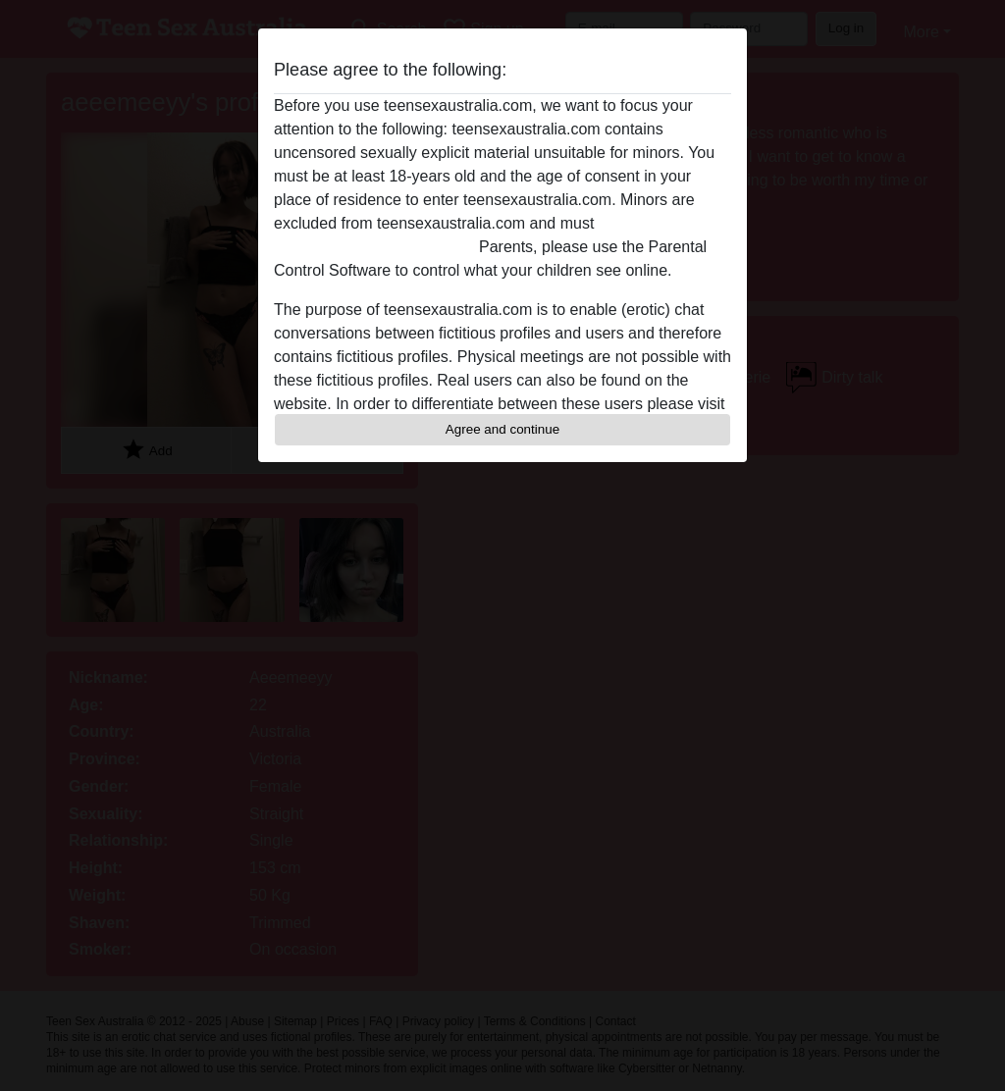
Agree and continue (502, 429)
